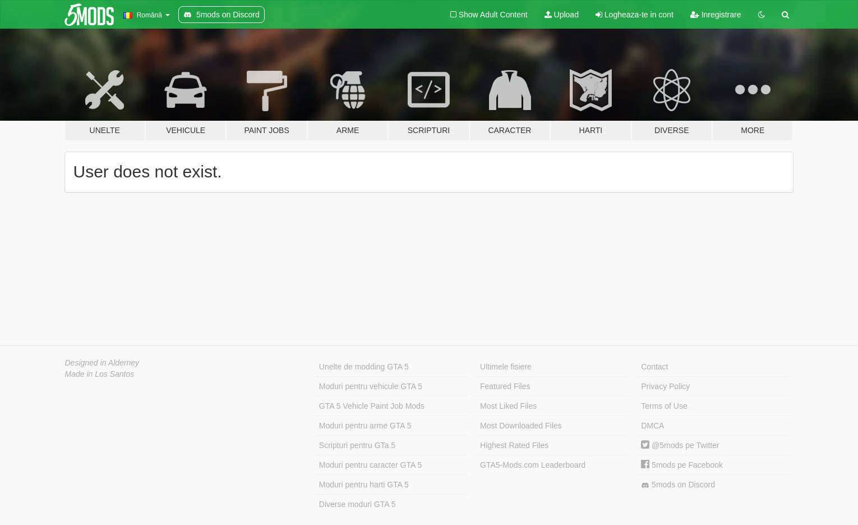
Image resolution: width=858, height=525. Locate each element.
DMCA (652, 425)
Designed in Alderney (102, 362)
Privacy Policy (665, 386)
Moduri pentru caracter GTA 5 (370, 464)
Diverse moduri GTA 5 (357, 504)
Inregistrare (715, 14)
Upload (562, 14)
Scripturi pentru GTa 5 (357, 445)
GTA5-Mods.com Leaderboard (532, 464)
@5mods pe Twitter (680, 445)
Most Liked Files (508, 405)
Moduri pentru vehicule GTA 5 (370, 386)
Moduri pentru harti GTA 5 (364, 484)
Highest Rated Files (514, 445)
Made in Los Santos (100, 373)
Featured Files (505, 386)
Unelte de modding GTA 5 (364, 366)
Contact (654, 366)
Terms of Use (664, 405)
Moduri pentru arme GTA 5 (365, 425)
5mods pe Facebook (682, 465)
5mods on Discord (678, 485)
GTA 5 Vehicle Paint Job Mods (372, 405)
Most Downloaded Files (521, 425)
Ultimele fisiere (506, 366)
